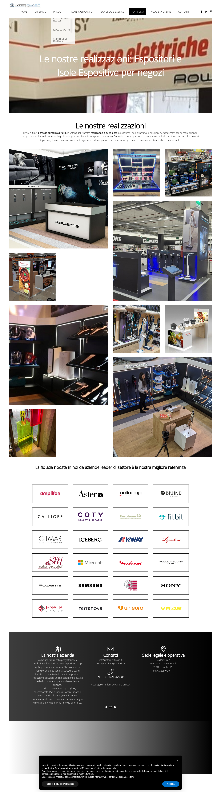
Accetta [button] (170, 784)
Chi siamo (40, 11)
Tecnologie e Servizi (112, 11)
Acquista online (161, 11)
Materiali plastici (82, 11)
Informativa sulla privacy (117, 684)
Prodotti (58, 11)
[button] (177, 760)
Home (23, 11)
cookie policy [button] (111, 768)
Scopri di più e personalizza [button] (60, 784)
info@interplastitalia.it (110, 660)
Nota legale (97, 684)
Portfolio (138, 11)
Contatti (183, 11)
